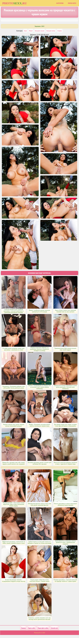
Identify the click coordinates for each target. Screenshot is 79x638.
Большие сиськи (39, 31)
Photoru (14, 3)
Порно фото (72, 3)
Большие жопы (50, 31)
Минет (31, 31)
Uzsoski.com (54, 628)
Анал (25, 31)
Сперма (59, 31)
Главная (23, 628)
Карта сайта (31, 628)
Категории (59, 3)
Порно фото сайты (43, 628)
